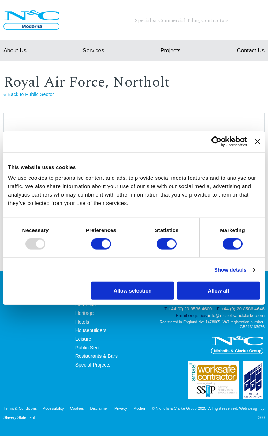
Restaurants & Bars (96, 356)
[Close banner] (257, 141)
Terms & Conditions (20, 408)
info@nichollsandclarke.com (236, 315)
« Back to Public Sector (28, 94)
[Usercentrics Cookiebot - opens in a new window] (216, 141)
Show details (230, 269)
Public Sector (89, 347)
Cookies (77, 408)
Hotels (82, 322)
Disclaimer (99, 408)
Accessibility (53, 408)
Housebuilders (91, 330)
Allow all (218, 291)
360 (261, 417)
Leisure (83, 339)
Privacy (120, 408)
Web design (249, 408)
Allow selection (133, 291)
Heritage (84, 313)
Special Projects (92, 365)
